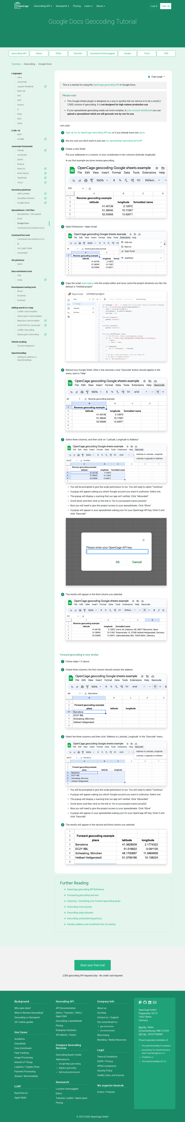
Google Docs (23, 223)
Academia (19, 1039)
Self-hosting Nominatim (69, 1072)
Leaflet (69, 1098)
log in (142, 132)
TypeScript (32, 178)
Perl (19, 95)
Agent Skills (20, 1097)
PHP (19, 100)
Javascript (22, 82)
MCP (19, 134)
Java (19, 77)
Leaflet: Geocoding (25, 330)
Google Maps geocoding (70, 1064)
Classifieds (20, 1043)
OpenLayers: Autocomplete (29, 316)
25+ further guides (23, 1022)
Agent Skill (61, 1016)
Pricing (77, 6)
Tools (147, 53)
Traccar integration (25, 346)
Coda (32, 280)
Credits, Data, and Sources (110, 1075)
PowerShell (22, 253)
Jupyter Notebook (32, 86)
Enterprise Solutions (66, 1030)
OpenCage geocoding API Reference (85, 889)
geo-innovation (107, 1026)
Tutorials (77, 53)
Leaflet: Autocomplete (27, 311)
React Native (32, 173)
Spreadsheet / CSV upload (29, 214)
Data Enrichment (23, 1048)
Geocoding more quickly (79, 906)
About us (101, 1008)
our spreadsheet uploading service (123, 140)
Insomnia (21, 295)
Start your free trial (92, 965)
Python (20, 105)
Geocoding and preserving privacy (84, 918)
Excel (19, 218)
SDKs (58, 53)
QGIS (19, 264)
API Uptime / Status (66, 1034)
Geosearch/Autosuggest (102, 53)
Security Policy (104, 1070)
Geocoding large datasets (80, 912)
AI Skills (32, 139)
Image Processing (23, 1057)
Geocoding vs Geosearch (27, 1017)
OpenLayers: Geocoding (32, 334)
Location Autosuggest (67, 1088)
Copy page (155, 76)
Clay (19, 275)
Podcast (110, 1092)
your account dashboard (140, 110)
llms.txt (24, 1093)
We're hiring (103, 1035)
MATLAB (21, 91)
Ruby (19, 114)
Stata (19, 123)
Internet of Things (23, 1062)
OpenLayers (81, 1098)
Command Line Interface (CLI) (30, 228)
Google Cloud (32, 203)
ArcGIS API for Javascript (32, 325)
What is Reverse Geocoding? (28, 1012)
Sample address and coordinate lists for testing (91, 924)
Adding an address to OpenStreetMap (26, 358)
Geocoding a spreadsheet (69, 1021)
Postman (21, 300)
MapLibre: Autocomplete (32, 320)
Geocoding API (18, 53)
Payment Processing (24, 1071)
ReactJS (32, 168)
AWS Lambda (32, 193)
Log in (154, 6)
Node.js (20, 164)
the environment (107, 1030)
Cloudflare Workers (32, 198)
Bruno (20, 291)
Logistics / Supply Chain (27, 1066)
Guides (127, 53)
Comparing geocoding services (83, 895)
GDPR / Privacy (105, 1061)
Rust (19, 118)
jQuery (20, 159)
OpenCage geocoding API (106, 84)
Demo (39, 53)
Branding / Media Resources (111, 1039)
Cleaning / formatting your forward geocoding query (93, 901)
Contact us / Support (108, 1017)
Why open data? (22, 1008)
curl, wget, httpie (24, 248)
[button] (43, 6)
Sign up (165, 6)
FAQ (166, 53)
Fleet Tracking (21, 1053)
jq (18, 243)
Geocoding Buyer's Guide (68, 1054)
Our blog (101, 1012)
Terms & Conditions (107, 1056)
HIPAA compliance (106, 1066)
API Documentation (66, 1008)
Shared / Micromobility (26, 1076)
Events (101, 1092)
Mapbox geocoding (67, 1068)
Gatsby (32, 150)
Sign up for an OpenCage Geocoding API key (88, 132)
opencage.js (88, 283)
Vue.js (32, 182)
